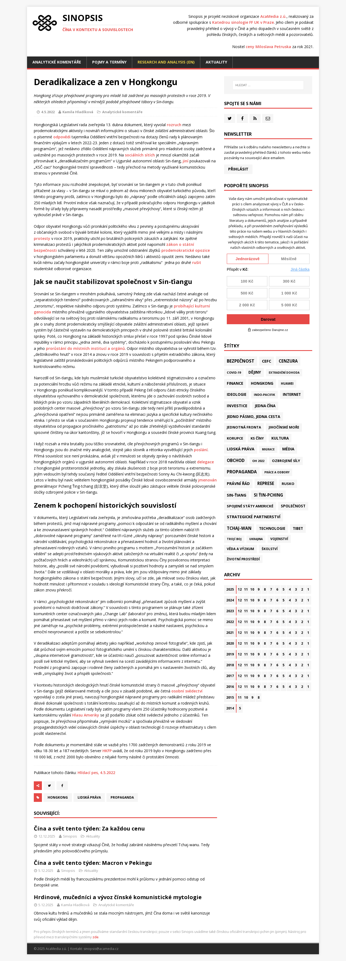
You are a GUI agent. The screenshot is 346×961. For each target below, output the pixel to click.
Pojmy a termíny (109, 62)
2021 (230, 632)
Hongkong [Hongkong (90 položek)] (262, 383)
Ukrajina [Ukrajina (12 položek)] (256, 539)
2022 (230, 622)
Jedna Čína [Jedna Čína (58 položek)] (265, 405)
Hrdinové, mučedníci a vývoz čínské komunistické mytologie (118, 897)
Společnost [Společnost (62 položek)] (293, 506)
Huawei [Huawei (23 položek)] (287, 383)
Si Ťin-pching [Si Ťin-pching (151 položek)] (268, 495)
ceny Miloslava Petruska (268, 46)
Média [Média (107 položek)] (288, 448)
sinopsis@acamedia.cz (101, 948)
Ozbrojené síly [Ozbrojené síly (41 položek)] (286, 460)
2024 (230, 600)
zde (95, 937)
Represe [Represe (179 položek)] (265, 483)
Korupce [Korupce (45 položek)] (235, 438)
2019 (230, 654)
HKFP (107, 750)
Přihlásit (238, 169)
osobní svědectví (186, 691)
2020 (230, 643)
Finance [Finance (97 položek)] (235, 383)
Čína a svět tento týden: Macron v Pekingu (93, 862)
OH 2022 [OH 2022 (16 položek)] (258, 461)
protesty (42, 238)
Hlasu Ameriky (85, 715)
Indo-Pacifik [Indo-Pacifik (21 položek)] (264, 395)
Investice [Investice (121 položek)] (237, 405)
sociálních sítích (140, 155)
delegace (205, 461)
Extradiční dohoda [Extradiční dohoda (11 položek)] (284, 372)
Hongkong (58, 797)
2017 (230, 676)
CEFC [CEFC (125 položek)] (266, 361)
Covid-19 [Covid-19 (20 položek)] (234, 372)
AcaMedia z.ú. (273, 16)
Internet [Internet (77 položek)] (292, 394)
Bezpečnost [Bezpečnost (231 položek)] (240, 361)
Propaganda (122, 797)
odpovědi (62, 136)
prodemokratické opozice (185, 250)
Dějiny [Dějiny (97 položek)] (254, 372)
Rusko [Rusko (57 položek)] (288, 483)
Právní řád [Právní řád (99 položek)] (238, 483)
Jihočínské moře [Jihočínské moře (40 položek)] (284, 427)
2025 (230, 589)
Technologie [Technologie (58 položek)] (272, 528)
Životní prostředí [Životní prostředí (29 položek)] (243, 559)
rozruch (174, 124)
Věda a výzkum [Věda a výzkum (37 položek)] (240, 549)
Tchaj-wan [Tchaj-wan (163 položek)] (239, 528)
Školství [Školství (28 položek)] (270, 549)
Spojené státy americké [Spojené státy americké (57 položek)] (250, 506)
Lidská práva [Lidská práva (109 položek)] (240, 448)
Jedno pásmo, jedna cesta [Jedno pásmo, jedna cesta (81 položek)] (253, 416)
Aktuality (216, 62)
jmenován (207, 480)
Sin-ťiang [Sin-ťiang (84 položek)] (236, 495)
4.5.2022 (48, 111)
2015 (230, 697)
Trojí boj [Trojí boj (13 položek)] (234, 539)
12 (240, 589)
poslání (201, 449)
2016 (230, 686)
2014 (230, 708)
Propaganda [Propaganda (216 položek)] (242, 472)
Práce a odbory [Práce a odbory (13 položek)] (277, 472)
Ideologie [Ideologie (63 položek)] (236, 394)
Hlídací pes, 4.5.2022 (96, 772)
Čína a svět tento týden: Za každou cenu (89, 828)
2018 (230, 665)
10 (252, 589)
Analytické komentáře (56, 62)
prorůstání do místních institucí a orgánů (85, 348)
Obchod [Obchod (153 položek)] (236, 460)
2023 (230, 611)
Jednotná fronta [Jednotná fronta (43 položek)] (244, 427)
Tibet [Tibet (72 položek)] (298, 528)
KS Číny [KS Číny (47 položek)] (257, 438)
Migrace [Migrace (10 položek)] (268, 449)
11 (246, 589)
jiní (185, 160)
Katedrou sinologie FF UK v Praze (243, 22)
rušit (196, 262)
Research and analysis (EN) (166, 62)
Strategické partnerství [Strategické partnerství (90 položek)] (253, 516)
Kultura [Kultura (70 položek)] (280, 438)
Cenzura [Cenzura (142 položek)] (288, 361)
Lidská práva (89, 797)
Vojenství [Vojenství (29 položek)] (279, 539)
